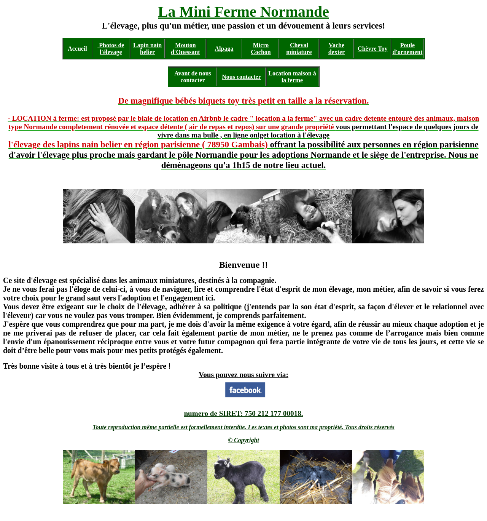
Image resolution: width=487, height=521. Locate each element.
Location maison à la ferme (292, 76)
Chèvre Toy (372, 48)
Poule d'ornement (407, 48)
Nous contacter (241, 77)
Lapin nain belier (147, 48)
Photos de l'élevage (110, 48)
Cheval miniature (299, 48)
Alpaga (224, 48)
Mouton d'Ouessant (185, 48)
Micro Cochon (261, 48)
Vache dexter (336, 48)
